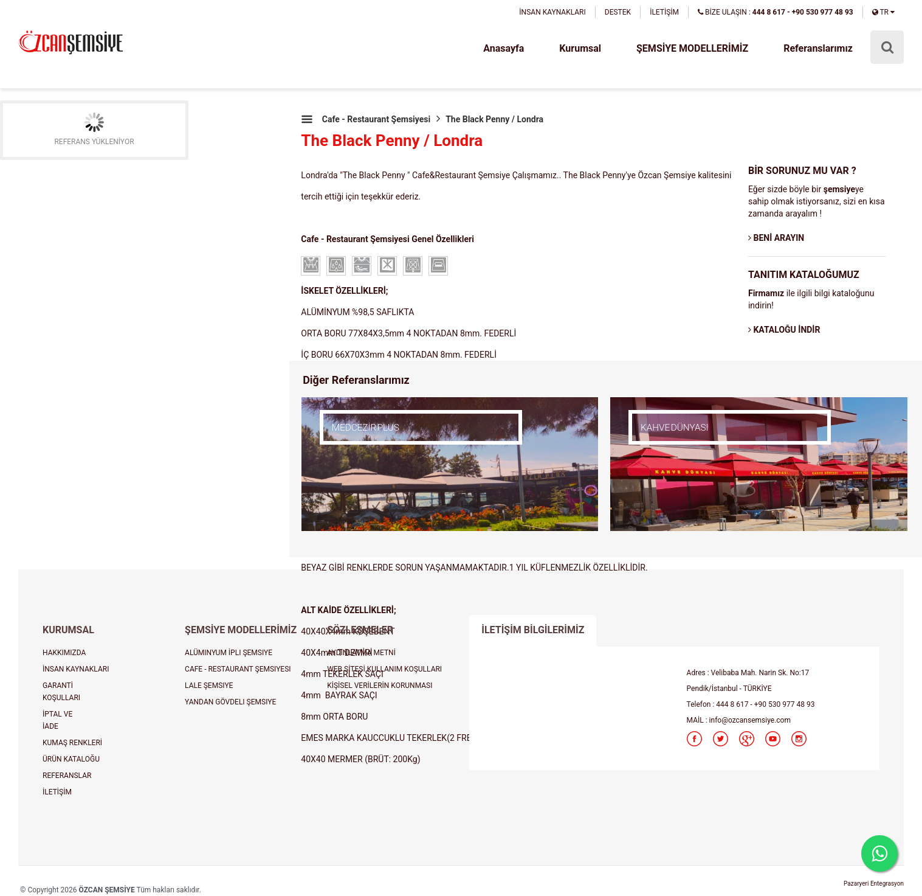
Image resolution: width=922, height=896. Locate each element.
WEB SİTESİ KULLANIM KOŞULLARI (384, 669)
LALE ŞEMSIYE (209, 685)
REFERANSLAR (67, 775)
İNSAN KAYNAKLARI (552, 12)
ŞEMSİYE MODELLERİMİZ (692, 48)
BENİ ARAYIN (776, 238)
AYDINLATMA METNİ (361, 652)
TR (883, 12)
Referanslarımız (818, 48)
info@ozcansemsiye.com (750, 720)
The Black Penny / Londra (494, 119)
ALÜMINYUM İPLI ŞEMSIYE (228, 652)
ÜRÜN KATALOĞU (71, 759)
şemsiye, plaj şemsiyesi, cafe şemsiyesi (70, 43)
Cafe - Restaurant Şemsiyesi (376, 119)
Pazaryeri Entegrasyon (874, 883)
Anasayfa (503, 48)
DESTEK (618, 12)
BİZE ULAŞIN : (775, 12)
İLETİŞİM (664, 12)
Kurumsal (580, 48)
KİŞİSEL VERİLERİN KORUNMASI (379, 685)
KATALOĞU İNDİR (784, 330)
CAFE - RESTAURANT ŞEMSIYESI (238, 669)
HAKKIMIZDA (64, 652)
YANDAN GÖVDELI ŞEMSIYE (230, 702)
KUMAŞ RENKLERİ (72, 742)
